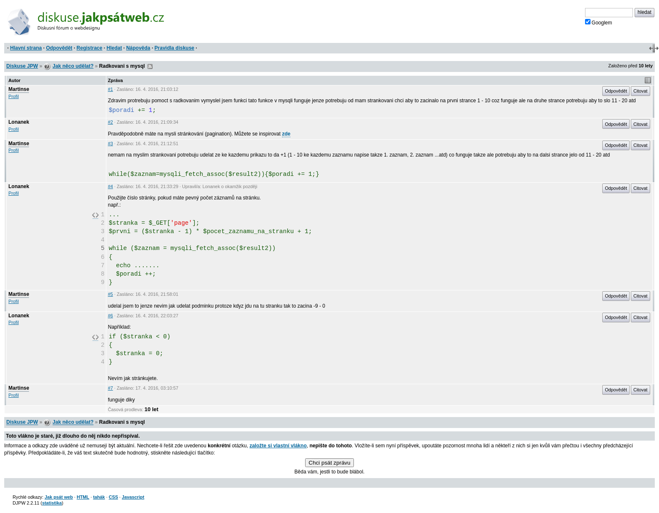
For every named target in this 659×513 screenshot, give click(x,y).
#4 (110, 186)
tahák (99, 497)
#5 (110, 294)
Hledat (114, 48)
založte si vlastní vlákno (278, 446)
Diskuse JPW (22, 66)
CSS (113, 497)
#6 (110, 315)
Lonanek (18, 122)
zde (286, 134)
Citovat (640, 90)
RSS (150, 66)
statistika (52, 502)
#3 (110, 143)
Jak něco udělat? (73, 66)
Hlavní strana (26, 48)
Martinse (18, 89)
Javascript (133, 497)
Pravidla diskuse (175, 48)
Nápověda (138, 48)
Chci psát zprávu (329, 463)
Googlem (598, 22)
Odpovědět (59, 48)
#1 (110, 89)
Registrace (89, 48)
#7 (110, 388)
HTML (82, 497)
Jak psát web (59, 497)
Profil (13, 96)
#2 (110, 122)
